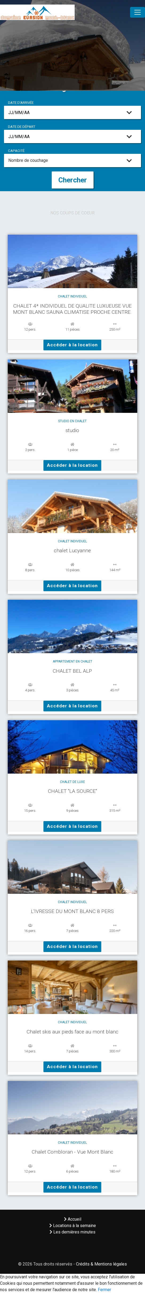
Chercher (72, 180)
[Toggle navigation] (137, 12)
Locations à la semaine (72, 1225)
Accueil (72, 1219)
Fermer (104, 1289)
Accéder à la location (72, 344)
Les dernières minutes (72, 1232)
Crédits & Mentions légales (101, 1264)
